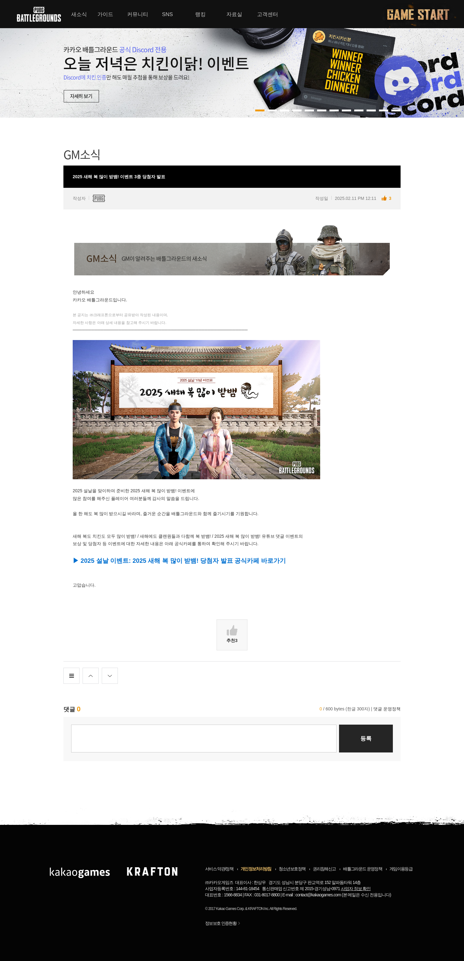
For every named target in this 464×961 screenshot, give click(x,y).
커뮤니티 (137, 14)
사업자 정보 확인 (356, 888)
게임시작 (422, 14)
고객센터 (267, 14)
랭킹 (200, 14)
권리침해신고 (324, 868)
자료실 (234, 14)
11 (396, 110)
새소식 (79, 14)
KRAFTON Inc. (258, 909)
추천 (232, 634)
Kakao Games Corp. (230, 909)
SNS (167, 14)
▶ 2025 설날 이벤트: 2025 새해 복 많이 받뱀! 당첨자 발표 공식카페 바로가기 (179, 560)
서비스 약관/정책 (219, 868)
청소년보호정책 (292, 868)
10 (383, 110)
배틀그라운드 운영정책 (362, 868)
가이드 (105, 14)
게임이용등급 (400, 868)
